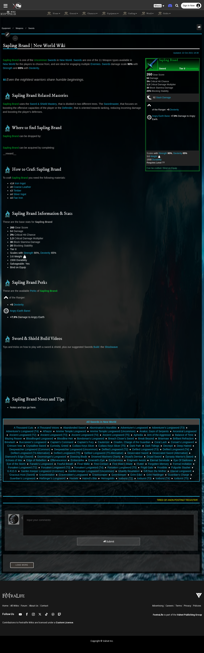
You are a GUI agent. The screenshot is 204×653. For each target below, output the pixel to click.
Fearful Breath (65, 463)
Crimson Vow (14, 445)
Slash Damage (165, 97)
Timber (16, 190)
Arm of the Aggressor (157, 434)
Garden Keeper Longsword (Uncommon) (86, 471)
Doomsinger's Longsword (51, 456)
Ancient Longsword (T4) (82, 434)
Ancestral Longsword (182, 431)
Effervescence (58, 460)
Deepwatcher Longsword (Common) (29, 449)
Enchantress (116, 460)
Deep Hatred (184, 445)
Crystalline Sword (36, 445)
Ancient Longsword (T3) (51, 434)
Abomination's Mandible (103, 427)
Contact (44, 605)
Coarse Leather (21, 187)
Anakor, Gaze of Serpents (151, 431)
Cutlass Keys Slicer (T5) (111, 445)
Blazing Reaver (13, 438)
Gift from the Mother (150, 471)
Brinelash (10, 442)
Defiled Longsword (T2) (115, 449)
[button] (159, 5)
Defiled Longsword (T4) (176, 449)
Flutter (140, 463)
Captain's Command (61, 442)
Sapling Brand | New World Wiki (32, 46)
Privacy (187, 605)
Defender (66, 107)
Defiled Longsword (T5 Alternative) (103, 453)
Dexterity (175, 109)
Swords (31, 28)
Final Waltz (83, 463)
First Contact (101, 463)
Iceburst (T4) (163, 478)
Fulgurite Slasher (176, 467)
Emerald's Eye (96, 460)
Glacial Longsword (176, 471)
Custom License (64, 622)
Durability (158, 159)
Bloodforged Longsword (39, 438)
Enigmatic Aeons (136, 460)
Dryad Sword (154, 456)
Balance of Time (182, 434)
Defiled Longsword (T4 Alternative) (30, 453)
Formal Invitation (182, 463)
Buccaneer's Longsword (32, 442)
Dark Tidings (152, 445)
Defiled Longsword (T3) (145, 449)
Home (5, 605)
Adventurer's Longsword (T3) (168, 427)
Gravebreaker (47, 474)
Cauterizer (104, 442)
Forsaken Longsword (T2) (17, 467)
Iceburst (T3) (144, 478)
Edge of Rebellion (36, 460)
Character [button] (90, 13)
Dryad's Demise (134, 456)
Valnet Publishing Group (189, 615)
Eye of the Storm (16, 463)
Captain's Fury (85, 442)
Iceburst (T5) (181, 478)
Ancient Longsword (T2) (20, 434)
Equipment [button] (110, 13)
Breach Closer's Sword (121, 438)
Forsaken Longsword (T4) (84, 467)
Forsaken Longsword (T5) (117, 467)
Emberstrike (77, 460)
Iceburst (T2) (126, 478)
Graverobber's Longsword (73, 474)
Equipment (6, 28)
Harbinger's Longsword (52, 478)
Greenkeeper (119, 474)
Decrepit (168, 445)
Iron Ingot (18, 183)
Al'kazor (45, 431)
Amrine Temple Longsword (69, 431)
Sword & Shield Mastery (41, 103)
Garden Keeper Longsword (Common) (37, 471)
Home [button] (53, 13)
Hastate (73, 478)
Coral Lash (160, 442)
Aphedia (136, 434)
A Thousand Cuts (23, 427)
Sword (164, 68)
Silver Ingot (18, 194)
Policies (197, 605)
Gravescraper (99, 474)
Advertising (158, 605)
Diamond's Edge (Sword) (19, 456)
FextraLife (158, 615)
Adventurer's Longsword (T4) (20, 431)
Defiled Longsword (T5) (67, 453)
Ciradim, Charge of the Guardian (132, 442)
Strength (164, 153)
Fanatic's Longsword (41, 463)
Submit (108, 541)
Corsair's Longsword (182, 442)
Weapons (19, 28)
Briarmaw (163, 438)
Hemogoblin (108, 478)
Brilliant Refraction (183, 438)
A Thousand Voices (48, 427)
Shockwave (109, 347)
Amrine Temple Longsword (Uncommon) (110, 431)
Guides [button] (164, 13)
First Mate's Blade (122, 463)
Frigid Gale (142, 467)
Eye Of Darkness (183, 460)
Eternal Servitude (159, 460)
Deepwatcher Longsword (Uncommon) (76, 449)
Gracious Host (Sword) (22, 474)
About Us (33, 605)
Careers (170, 605)
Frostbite (157, 467)
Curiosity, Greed (59, 445)
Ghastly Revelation (124, 471)
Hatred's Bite (89, 478)
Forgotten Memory (158, 463)
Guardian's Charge (178, 474)
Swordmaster (109, 103)
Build (95, 347)
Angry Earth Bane (162, 116)
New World (64, 60)
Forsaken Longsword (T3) (50, 467)
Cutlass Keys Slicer (83, 445)
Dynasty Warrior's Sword (179, 456)
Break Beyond (146, 438)
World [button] (147, 13)
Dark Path (135, 445)
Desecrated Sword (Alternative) (170, 453)
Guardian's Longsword (22, 478)
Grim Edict (136, 474)
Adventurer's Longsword (134, 427)
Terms (179, 605)
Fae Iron (16, 197)
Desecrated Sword (137, 453)
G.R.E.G (194, 467)
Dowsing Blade (78, 456)
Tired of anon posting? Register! (178, 500)
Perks (31, 290)
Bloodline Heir (65, 438)
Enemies (81, 64)
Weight (155, 156)
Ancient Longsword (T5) (113, 434)
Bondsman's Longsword (90, 438)
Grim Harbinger (155, 474)
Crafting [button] (129, 13)
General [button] (71, 13)
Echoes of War (14, 460)
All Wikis (14, 605)
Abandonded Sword (74, 427)
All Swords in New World (101, 421)
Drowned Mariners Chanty (106, 456)
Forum (24, 605)
